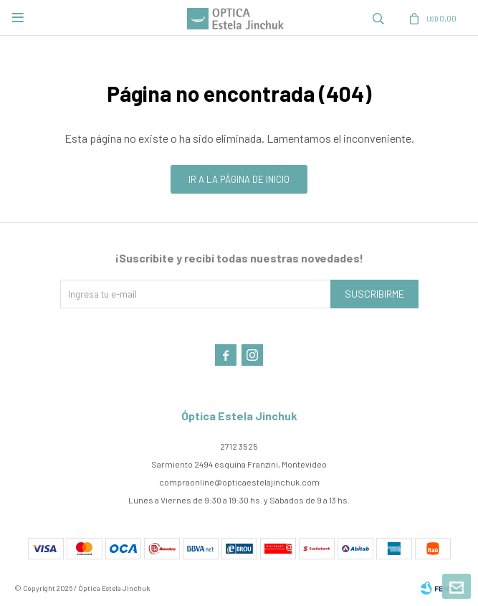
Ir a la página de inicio (239, 179)
